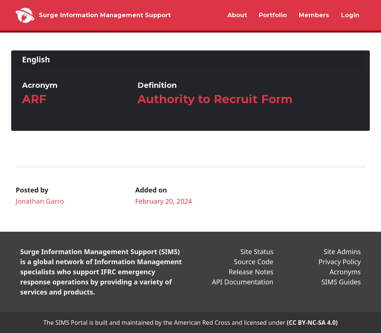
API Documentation (242, 281)
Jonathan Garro (40, 201)
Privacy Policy (339, 261)
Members (314, 15)
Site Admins (342, 251)
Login (350, 15)
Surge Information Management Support (105, 15)
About (237, 15)
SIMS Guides (341, 281)
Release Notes (251, 271)
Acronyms (345, 271)
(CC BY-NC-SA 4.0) (312, 322)
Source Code (253, 261)
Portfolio (273, 15)
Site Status (256, 251)
